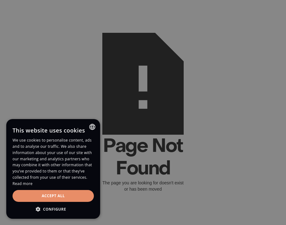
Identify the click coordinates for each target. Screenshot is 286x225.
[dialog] (143, 112)
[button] (53, 209)
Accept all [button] (53, 195)
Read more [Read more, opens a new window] (23, 183)
